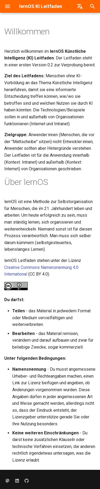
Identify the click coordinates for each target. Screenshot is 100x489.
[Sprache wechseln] (79, 6)
